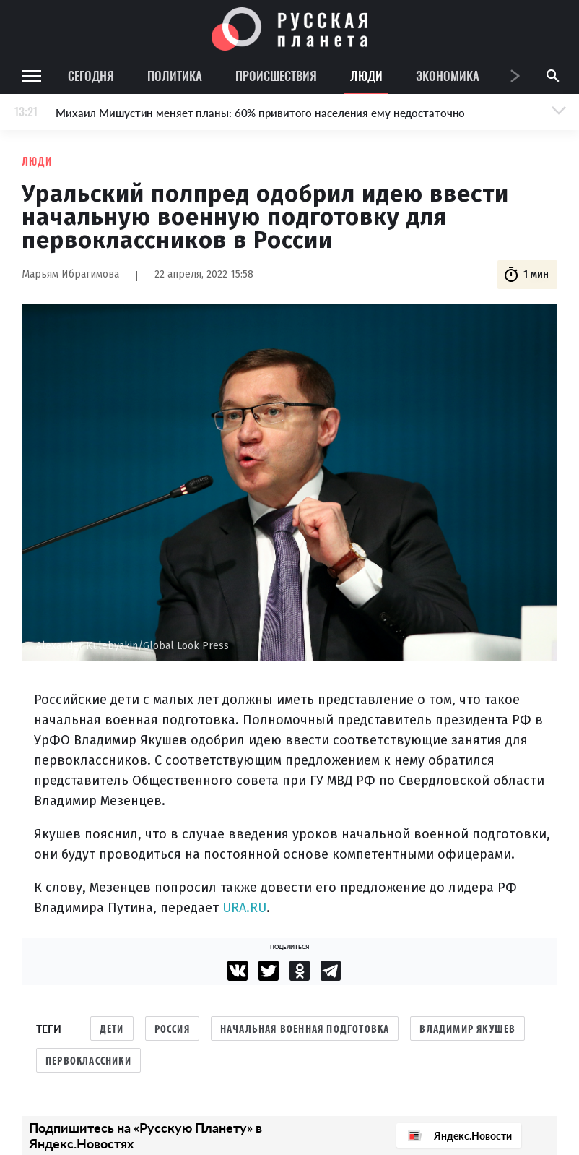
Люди (366, 75)
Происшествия (276, 75)
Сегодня (91, 75)
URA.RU (244, 908)
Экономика (447, 75)
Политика (174, 75)
